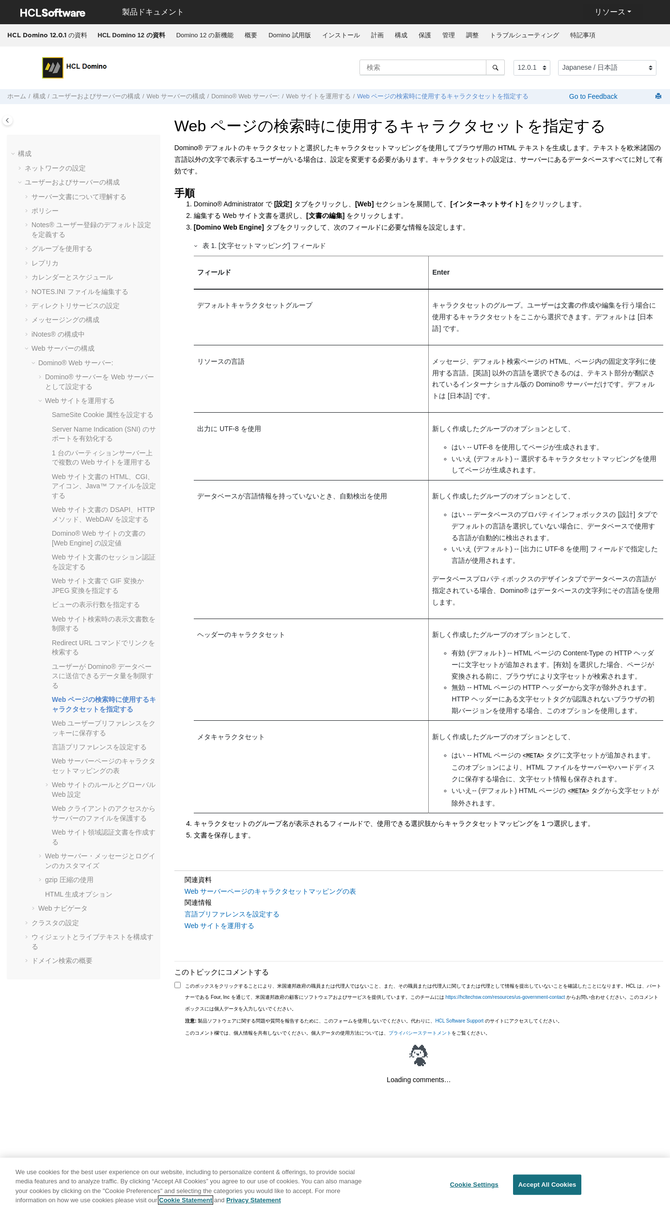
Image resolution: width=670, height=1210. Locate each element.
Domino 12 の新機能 (205, 35)
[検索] (495, 67)
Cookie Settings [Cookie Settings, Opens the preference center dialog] (474, 1190)
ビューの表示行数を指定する (96, 604)
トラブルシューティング (524, 35)
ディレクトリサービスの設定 (75, 306)
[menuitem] (131, 35)
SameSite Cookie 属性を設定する (103, 415)
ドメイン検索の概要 (62, 960)
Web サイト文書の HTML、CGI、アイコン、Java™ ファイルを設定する (104, 486)
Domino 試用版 (289, 35)
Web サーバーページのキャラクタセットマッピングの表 (270, 889)
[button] (14, 154)
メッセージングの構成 (65, 320)
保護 (425, 35)
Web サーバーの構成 (176, 96)
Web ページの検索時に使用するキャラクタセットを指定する (443, 96)
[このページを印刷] (659, 96)
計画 (377, 35)
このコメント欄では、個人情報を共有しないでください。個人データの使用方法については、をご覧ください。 (337, 1031)
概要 (251, 35)
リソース (609, 12)
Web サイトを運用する (318, 96)
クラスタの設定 (55, 923)
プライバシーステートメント (420, 1031)
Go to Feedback (592, 96)
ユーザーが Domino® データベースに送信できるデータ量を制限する (103, 676)
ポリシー (45, 211)
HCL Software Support (459, 1019)
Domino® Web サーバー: (245, 96)
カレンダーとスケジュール (72, 277)
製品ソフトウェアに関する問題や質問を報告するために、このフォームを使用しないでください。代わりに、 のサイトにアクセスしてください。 (373, 1019)
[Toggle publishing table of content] (7, 120)
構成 (401, 35)
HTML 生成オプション (78, 894)
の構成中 (58, 334)
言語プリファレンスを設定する (99, 747)
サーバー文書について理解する (78, 197)
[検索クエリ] (432, 67)
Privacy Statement (253, 1206)
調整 (472, 35)
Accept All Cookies (547, 1190)
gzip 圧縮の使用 (69, 880)
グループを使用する (62, 248)
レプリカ (45, 263)
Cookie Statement (185, 1206)
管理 (448, 35)
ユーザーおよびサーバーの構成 (96, 96)
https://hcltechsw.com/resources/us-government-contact (505, 995)
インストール (341, 35)
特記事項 (582, 35)
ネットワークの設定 (55, 168)
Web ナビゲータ (63, 908)
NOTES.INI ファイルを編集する (79, 291)
